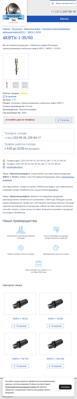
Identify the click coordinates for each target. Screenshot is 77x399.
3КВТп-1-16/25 (20, 318)
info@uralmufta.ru (15, 167)
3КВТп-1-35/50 (55, 318)
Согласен (65, 387)
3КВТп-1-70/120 (20, 359)
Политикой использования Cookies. (21, 387)
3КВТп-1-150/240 (55, 359)
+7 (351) (63, 11)
